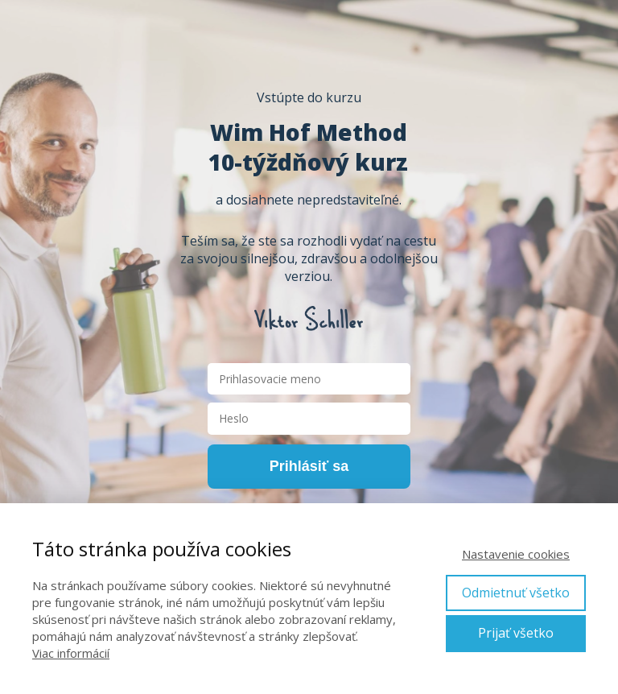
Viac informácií (70, 653)
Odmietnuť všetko (516, 592)
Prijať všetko (516, 633)
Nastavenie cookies (516, 554)
